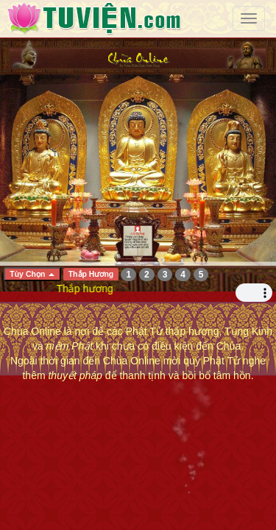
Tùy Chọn (32, 273)
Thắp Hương (91, 273)
